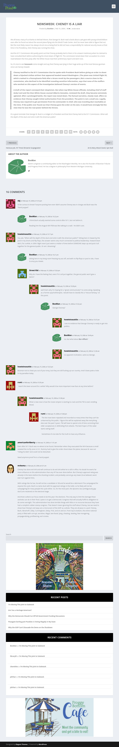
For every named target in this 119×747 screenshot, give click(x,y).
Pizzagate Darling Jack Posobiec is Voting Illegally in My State (31, 622)
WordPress (43, 744)
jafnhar (13, 677)
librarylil (13, 656)
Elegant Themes (22, 744)
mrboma (21, 465)
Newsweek (28, 64)
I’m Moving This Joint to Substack (21, 604)
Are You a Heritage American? (20, 610)
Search (8, 534)
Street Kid (33, 270)
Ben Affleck (83, 339)
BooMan (50, 28)
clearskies (14, 666)
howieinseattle (24, 234)
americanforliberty (26, 442)
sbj (19, 200)
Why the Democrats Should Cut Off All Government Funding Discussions (36, 616)
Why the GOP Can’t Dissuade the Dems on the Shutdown (30, 627)
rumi (20, 382)
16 (68, 28)
